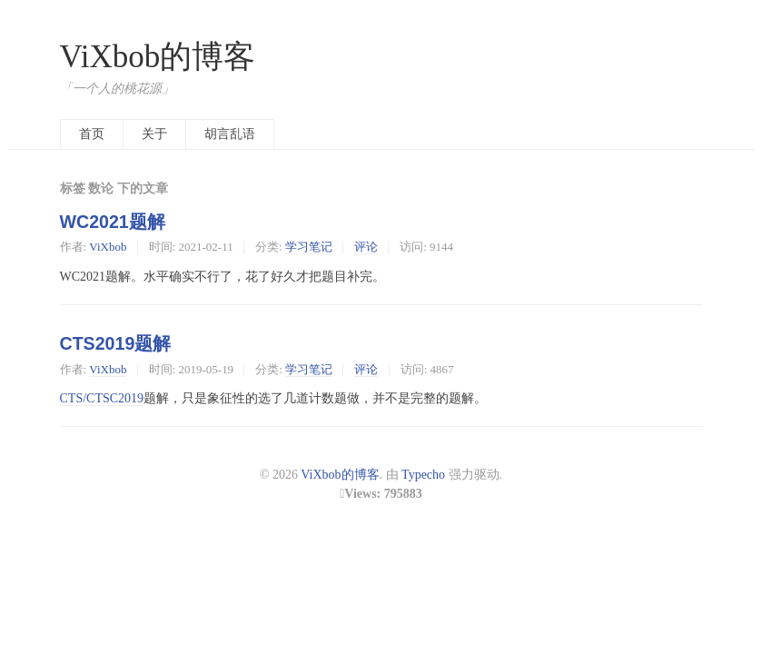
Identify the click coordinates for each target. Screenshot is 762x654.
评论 (366, 246)
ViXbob (107, 246)
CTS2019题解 (116, 343)
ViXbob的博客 (158, 56)
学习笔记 (308, 246)
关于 (154, 134)
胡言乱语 (229, 134)
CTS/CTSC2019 (102, 398)
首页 (91, 134)
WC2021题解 (112, 222)
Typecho (423, 474)
